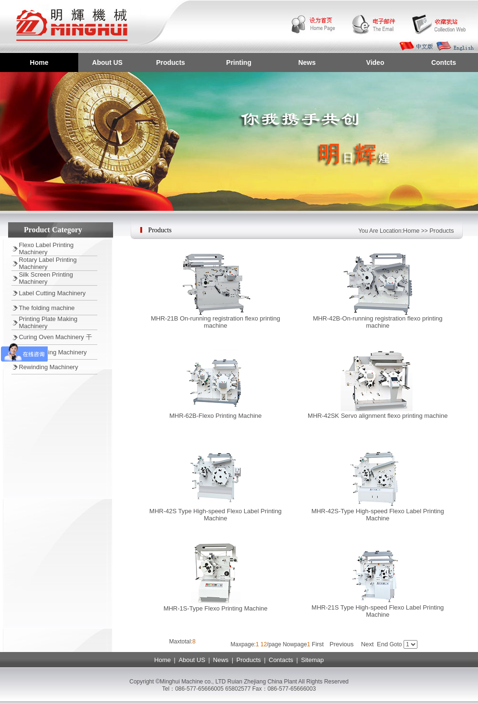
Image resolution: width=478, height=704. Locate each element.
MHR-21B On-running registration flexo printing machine (215, 322)
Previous (342, 644)
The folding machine (46, 307)
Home (39, 62)
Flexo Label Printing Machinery (46, 248)
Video (375, 62)
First (317, 644)
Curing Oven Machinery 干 (55, 337)
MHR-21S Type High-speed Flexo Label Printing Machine (378, 611)
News (307, 62)
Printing (238, 62)
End (382, 644)
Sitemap (312, 659)
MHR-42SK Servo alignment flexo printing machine (377, 415)
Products (170, 62)
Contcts (443, 62)
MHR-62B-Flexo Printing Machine (215, 415)
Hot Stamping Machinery (52, 352)
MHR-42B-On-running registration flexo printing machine (378, 322)
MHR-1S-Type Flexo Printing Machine (216, 608)
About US (107, 62)
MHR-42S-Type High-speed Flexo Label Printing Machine (378, 514)
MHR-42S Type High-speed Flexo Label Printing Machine (215, 514)
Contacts (281, 659)
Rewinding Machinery (48, 367)
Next (367, 644)
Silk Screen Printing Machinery (46, 278)
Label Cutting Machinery (52, 293)
